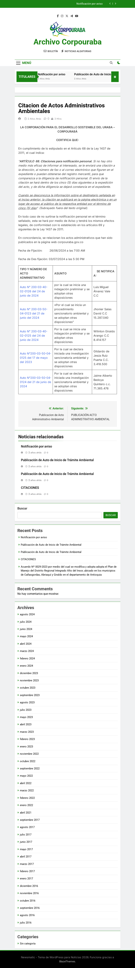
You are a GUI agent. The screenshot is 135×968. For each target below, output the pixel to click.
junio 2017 (26, 841)
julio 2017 (25, 834)
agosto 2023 (27, 702)
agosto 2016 (27, 915)
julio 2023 (25, 709)
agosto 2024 (27, 614)
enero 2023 (26, 746)
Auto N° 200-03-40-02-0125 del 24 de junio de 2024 (33, 336)
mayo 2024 (26, 636)
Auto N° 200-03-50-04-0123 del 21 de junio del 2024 (33, 313)
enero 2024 (26, 665)
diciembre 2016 (29, 886)
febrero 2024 (27, 658)
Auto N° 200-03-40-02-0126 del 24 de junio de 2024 (33, 291)
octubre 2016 (27, 900)
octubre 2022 (27, 761)
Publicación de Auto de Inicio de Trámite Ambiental (57, 460)
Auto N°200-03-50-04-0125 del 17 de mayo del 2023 (35, 358)
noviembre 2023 (29, 680)
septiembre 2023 (30, 695)
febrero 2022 (27, 798)
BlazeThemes (67, 961)
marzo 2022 (27, 790)
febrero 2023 (27, 739)
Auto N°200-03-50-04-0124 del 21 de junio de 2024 (35, 382)
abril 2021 (25, 812)
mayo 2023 (26, 717)
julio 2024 (25, 621)
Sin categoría (27, 943)
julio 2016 (25, 922)
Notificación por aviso (89, 3)
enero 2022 (26, 805)
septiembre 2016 (30, 908)
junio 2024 (26, 629)
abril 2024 (25, 643)
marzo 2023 (27, 731)
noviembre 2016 (29, 893)
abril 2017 (25, 856)
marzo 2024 (27, 651)
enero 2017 (26, 878)
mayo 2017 (26, 849)
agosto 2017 (27, 827)
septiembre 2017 (30, 819)
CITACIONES (30, 487)
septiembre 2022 (30, 768)
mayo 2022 (26, 775)
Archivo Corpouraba (68, 41)
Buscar (22, 508)
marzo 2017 (27, 864)
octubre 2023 (27, 687)
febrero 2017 (27, 871)
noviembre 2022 (29, 753)
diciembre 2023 (29, 673)
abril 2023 (25, 724)
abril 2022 (25, 783)
